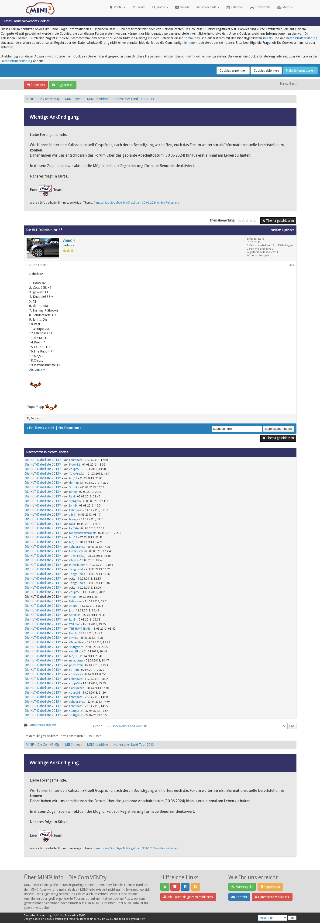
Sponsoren (260, 7)
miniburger (76, 660)
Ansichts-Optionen (282, 230)
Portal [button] (118, 7)
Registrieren (62, 85)
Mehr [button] (285, 7)
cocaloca (75, 674)
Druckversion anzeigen (43, 724)
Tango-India (77, 569)
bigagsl (74, 519)
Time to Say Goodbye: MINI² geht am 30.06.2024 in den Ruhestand (136, 202)
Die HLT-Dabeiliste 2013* (43, 460)
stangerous (76, 501)
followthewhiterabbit (82, 533)
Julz (71, 610)
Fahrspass (76, 460)
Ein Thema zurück (42, 428)
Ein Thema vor (68, 428)
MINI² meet (73, 99)
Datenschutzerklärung (301, 38)
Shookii (74, 487)
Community (192, 38)
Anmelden (36, 85)
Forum (139, 7)
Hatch (73, 633)
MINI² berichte (97, 99)
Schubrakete (77, 546)
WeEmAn (74, 624)
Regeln (268, 38)
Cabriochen (76, 688)
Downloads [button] (208, 7)
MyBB (82, 915)
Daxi (72, 524)
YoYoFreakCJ (77, 473)
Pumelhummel (78, 565)
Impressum (270, 887)
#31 (291, 265)
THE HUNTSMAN (79, 628)
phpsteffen (76, 665)
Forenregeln (242, 887)
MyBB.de (58, 915)
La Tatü (74, 528)
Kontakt (239, 897)
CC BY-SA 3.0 (105, 918)
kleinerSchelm (78, 551)
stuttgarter (76, 647)
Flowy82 (74, 464)
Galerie (182, 7)
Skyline (73, 637)
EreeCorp (72, 918)
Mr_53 (73, 478)
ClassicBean (77, 642)
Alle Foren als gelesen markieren (188, 897)
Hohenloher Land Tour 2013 (133, 99)
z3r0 (72, 514)
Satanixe (74, 615)
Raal (72, 496)
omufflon (75, 651)
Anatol (73, 606)
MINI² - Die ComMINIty (43, 99)
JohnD (73, 491)
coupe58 (74, 469)
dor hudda (76, 482)
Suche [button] (160, 7)
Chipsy (73, 560)
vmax (67, 240)
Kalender (235, 7)
